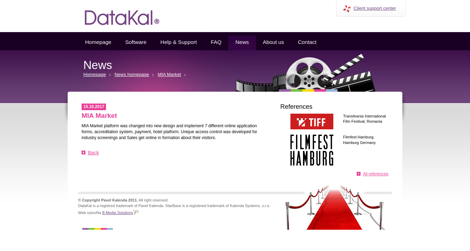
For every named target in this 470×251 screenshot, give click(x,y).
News (242, 42)
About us (273, 42)
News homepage (132, 74)
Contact (307, 42)
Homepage (98, 42)
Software (135, 42)
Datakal (116, 16)
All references (375, 174)
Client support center (375, 8)
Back (93, 152)
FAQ (216, 42)
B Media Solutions (117, 213)
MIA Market (169, 74)
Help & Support (178, 42)
